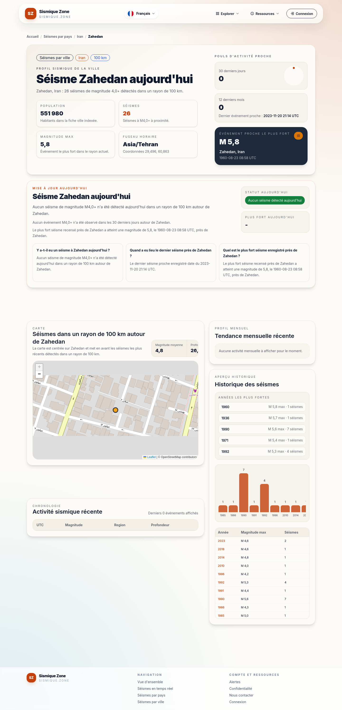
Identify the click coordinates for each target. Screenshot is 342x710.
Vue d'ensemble (150, 682)
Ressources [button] (265, 14)
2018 (221, 549)
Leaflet (149, 457)
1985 (221, 615)
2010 (221, 566)
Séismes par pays (58, 36)
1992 (221, 582)
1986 (221, 607)
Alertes (235, 682)
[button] (39, 367)
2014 (221, 557)
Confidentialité (240, 688)
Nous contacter (241, 695)
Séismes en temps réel (155, 688)
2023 (221, 541)
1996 (221, 574)
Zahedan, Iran (232, 151)
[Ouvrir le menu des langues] (141, 13)
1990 (221, 599)
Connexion (301, 14)
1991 (221, 590)
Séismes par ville (55, 57)
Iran (80, 36)
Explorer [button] (227, 14)
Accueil (32, 36)
